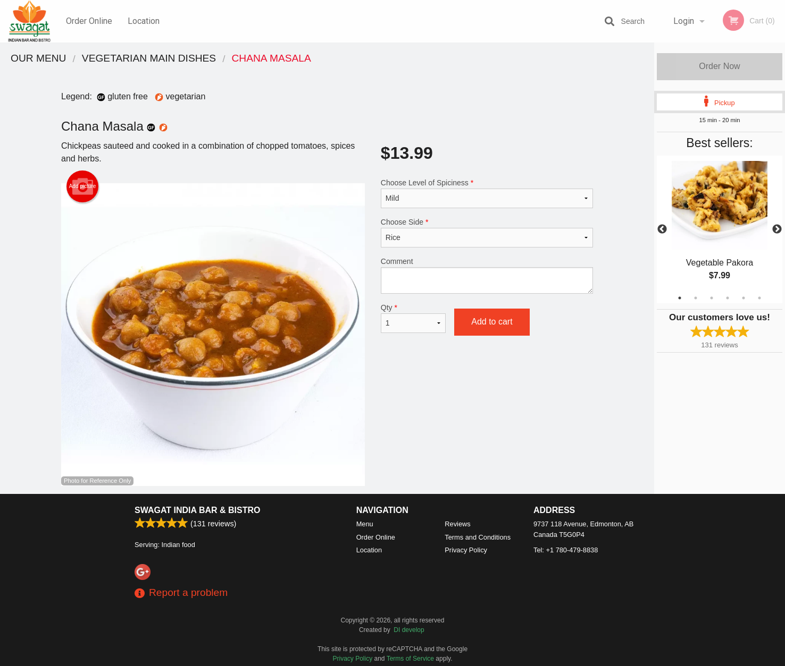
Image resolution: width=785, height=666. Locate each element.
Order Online (89, 21)
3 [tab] (711, 298)
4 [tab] (727, 298)
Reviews (457, 524)
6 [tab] (759, 298)
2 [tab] (695, 298)
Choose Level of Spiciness (487, 193)
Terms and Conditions (478, 537)
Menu (364, 524)
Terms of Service (410, 658)
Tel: (565, 550)
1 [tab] (679, 298)
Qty (413, 318)
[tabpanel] (719, 229)
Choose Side (487, 232)
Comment (487, 275)
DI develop (409, 630)
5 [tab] (743, 298)
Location (144, 21)
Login (683, 21)
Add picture (82, 186)
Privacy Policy (466, 550)
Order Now (719, 66)
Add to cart (491, 321)
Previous (662, 229)
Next (777, 229)
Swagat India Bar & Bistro (197, 510)
